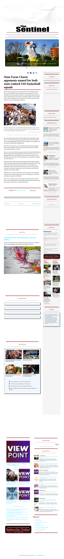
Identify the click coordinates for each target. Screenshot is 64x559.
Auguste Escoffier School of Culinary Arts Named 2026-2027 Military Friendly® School (51, 239)
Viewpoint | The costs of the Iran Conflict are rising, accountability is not (16, 464)
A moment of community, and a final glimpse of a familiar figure (52, 158)
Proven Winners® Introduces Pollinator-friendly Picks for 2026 (51, 249)
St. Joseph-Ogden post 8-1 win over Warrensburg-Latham (29, 375)
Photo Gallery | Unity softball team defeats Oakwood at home (47, 287)
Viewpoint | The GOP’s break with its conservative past (17, 517)
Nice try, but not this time (27, 360)
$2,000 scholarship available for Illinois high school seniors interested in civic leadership (16, 512)
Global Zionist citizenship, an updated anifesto (46, 471)
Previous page (7, 203)
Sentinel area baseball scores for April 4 (20, 383)
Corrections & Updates (40, 529)
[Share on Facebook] (28, 73)
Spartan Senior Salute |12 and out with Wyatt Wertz (56, 295)
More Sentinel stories (37, 203)
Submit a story (39, 520)
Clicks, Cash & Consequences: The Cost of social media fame (46, 491)
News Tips (38, 524)
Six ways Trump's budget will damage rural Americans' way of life (46, 456)
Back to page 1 (21, 203)
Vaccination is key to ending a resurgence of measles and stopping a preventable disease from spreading (48, 464)
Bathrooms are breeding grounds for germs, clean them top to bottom (54, 129)
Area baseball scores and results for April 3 (21, 386)
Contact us (38, 518)
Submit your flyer (52, 204)
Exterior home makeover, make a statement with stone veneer (53, 172)
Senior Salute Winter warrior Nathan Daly (55, 272)
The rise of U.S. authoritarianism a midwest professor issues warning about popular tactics (17, 510)
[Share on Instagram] (36, 73)
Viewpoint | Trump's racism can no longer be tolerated (24, 501)
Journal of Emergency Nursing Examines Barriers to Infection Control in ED (51, 234)
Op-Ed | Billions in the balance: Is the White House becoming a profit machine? (24, 483)
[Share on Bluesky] (33, 73)
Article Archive (39, 530)
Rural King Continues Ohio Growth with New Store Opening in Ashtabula (51, 244)
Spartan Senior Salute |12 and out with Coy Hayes (56, 283)
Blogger (43, 555)
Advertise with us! (40, 525)
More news (46, 252)
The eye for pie (52, 184)
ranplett (36, 555)
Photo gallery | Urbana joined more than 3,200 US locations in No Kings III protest (47, 299)
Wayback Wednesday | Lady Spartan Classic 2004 (47, 276)
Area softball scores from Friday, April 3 (20, 381)
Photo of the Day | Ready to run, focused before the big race (13, 375)
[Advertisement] (32, 13)
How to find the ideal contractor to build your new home (54, 143)
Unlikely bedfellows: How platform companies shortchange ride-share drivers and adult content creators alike (46, 500)
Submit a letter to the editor (41, 522)
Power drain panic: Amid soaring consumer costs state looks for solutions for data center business (11, 502)
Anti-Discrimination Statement (42, 527)
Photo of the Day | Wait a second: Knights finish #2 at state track (13, 361)
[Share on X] (31, 73)
